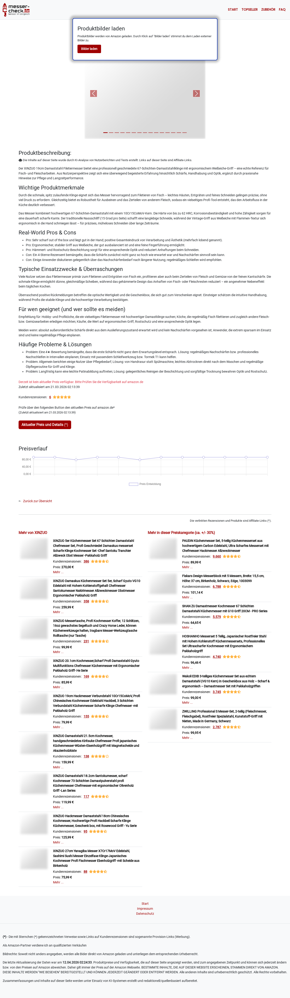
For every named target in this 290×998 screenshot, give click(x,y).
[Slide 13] (173, 132)
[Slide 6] (134, 132)
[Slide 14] (179, 132)
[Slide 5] (128, 132)
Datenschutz (145, 914)
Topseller (250, 9)
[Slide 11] (162, 132)
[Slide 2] (111, 132)
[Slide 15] (184, 132)
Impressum (145, 909)
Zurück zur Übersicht (37, 501)
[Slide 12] (167, 132)
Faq (282, 9)
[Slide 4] (122, 132)
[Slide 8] (145, 132)
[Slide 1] (105, 132)
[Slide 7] (139, 132)
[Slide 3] (117, 132)
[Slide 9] (150, 132)
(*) (45, 425)
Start (233, 9)
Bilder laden (89, 49)
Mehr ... (58, 572)
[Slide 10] (156, 132)
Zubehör (268, 9)
